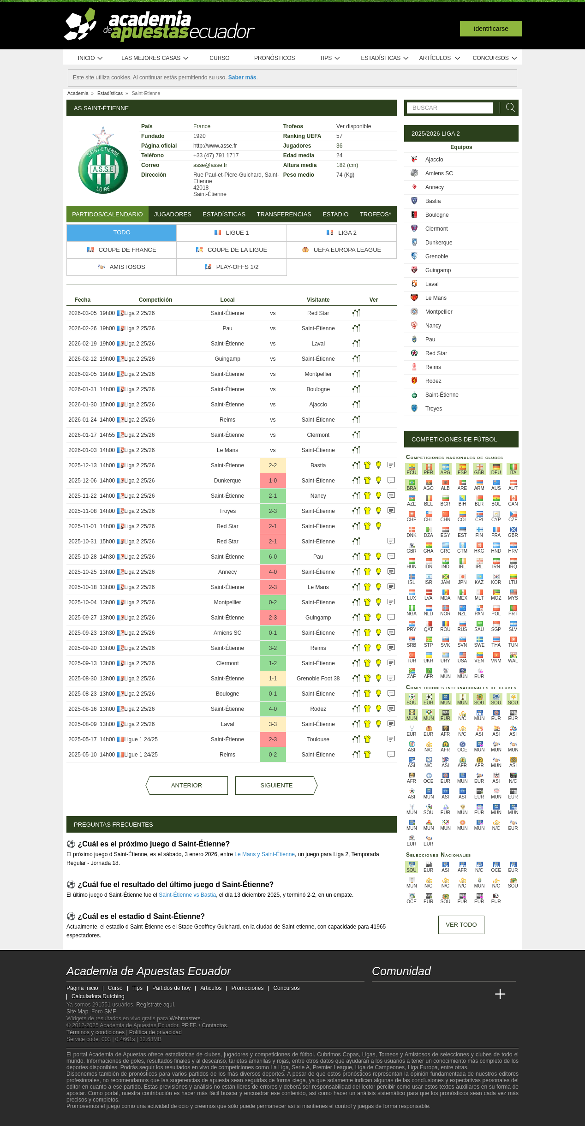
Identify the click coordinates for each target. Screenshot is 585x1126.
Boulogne (318, 389)
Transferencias (284, 214)
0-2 (273, 602)
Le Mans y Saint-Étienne (264, 854)
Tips (330, 58)
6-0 (273, 557)
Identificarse (491, 28)
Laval (318, 343)
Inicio (91, 58)
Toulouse (318, 739)
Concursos (495, 58)
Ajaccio (318, 404)
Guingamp (227, 359)
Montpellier (318, 374)
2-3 (273, 511)
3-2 (273, 648)
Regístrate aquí (155, 1004)
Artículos (440, 58)
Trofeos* (375, 214)
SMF (109, 1011)
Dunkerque (227, 480)
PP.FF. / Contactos (204, 1025)
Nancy (318, 496)
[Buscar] (508, 107)
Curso (219, 58)
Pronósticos (274, 58)
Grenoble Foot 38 (318, 678)
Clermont (318, 435)
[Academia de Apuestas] (448, 994)
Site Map (77, 1011)
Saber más (242, 77)
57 (339, 136)
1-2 (273, 663)
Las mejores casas (155, 58)
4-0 (273, 572)
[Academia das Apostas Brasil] (414, 994)
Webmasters (184, 1018)
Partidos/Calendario (107, 214)
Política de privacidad (155, 1032)
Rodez (318, 709)
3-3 (273, 724)
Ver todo (461, 924)
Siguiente (276, 785)
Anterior (186, 785)
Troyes (227, 511)
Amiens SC (227, 633)
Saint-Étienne (227, 313)
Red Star (318, 313)
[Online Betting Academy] (431, 994)
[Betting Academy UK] (483, 994)
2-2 (273, 465)
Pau (227, 328)
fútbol (306, 1054)
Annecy (227, 572)
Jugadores (172, 214)
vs (272, 313)
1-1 (273, 678)
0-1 (273, 633)
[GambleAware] (87, 1118)
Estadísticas (385, 58)
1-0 (273, 480)
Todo (122, 232)
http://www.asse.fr (215, 146)
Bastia (318, 465)
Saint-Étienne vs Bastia (187, 895)
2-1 (273, 496)
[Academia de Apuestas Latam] (466, 994)
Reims (227, 420)
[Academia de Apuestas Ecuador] (380, 994)
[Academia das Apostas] (397, 994)
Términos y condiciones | (97, 1032)
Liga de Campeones (380, 1067)
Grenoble (436, 256)
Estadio (335, 214)
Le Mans (227, 450)
